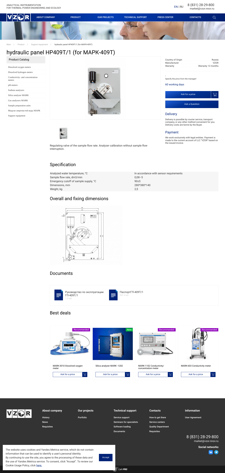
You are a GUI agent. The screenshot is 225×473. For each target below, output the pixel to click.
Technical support (135, 17)
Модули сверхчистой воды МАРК (24, 110)
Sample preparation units (19, 105)
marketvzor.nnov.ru (202, 8)
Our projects (105, 17)
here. (39, 465)
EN (176, 6)
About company (45, 17)
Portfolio (82, 417)
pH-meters (13, 85)
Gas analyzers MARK (18, 100)
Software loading (122, 426)
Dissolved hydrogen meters (20, 72)
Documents (119, 431)
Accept (105, 457)
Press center (165, 17)
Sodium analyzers (16, 90)
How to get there (157, 417)
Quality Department (159, 426)
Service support (122, 417)
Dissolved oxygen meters (19, 67)
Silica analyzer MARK (18, 95)
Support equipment (16, 115)
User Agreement (193, 417)
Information (192, 410)
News (45, 422)
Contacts (195, 17)
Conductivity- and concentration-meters (23, 78)
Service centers (157, 422)
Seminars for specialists (126, 422)
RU (181, 6)
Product (75, 17)
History (45, 417)
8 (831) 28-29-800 (201, 5)
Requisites (47, 426)
